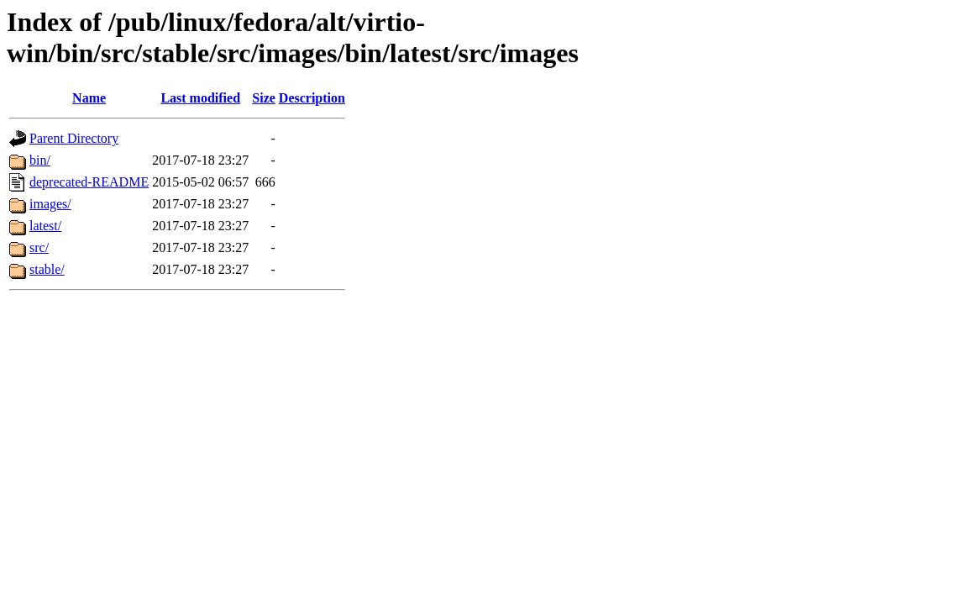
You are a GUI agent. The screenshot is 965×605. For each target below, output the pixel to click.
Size (263, 98)
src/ (39, 247)
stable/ (47, 269)
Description (312, 98)
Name (89, 98)
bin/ (39, 160)
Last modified (200, 98)
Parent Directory (73, 138)
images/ (50, 204)
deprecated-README (89, 182)
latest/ (45, 225)
